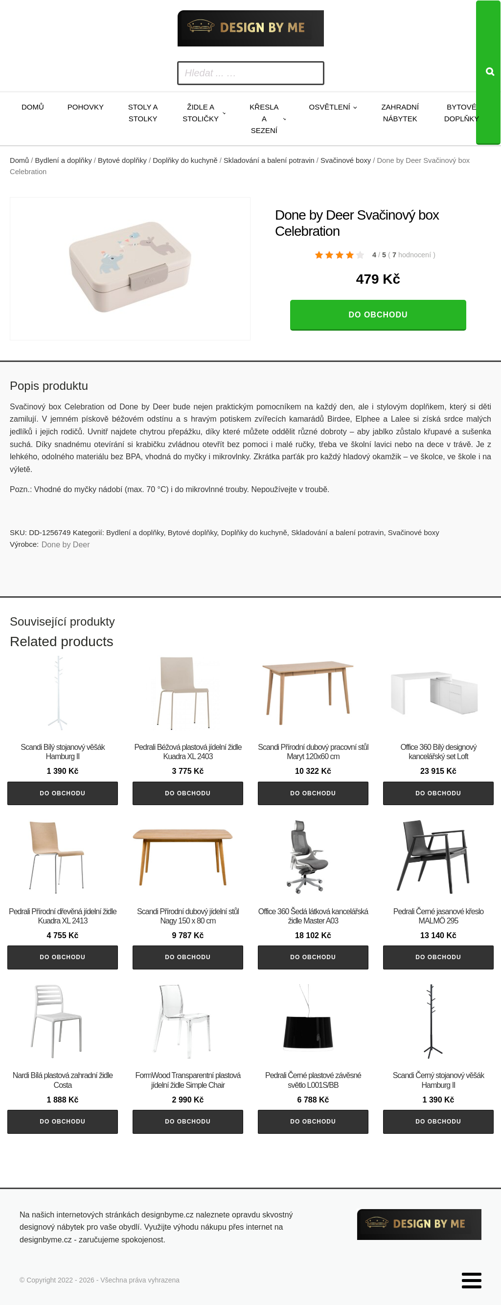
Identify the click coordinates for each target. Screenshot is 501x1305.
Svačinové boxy (345, 160)
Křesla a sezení (264, 119)
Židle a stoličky (200, 113)
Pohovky (86, 107)
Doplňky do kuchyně (185, 160)
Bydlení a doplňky (63, 160)
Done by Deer (66, 544)
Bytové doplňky (461, 113)
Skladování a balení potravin (269, 160)
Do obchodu (378, 315)
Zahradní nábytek (400, 113)
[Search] (488, 72)
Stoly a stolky (143, 113)
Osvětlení (329, 107)
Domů (33, 107)
